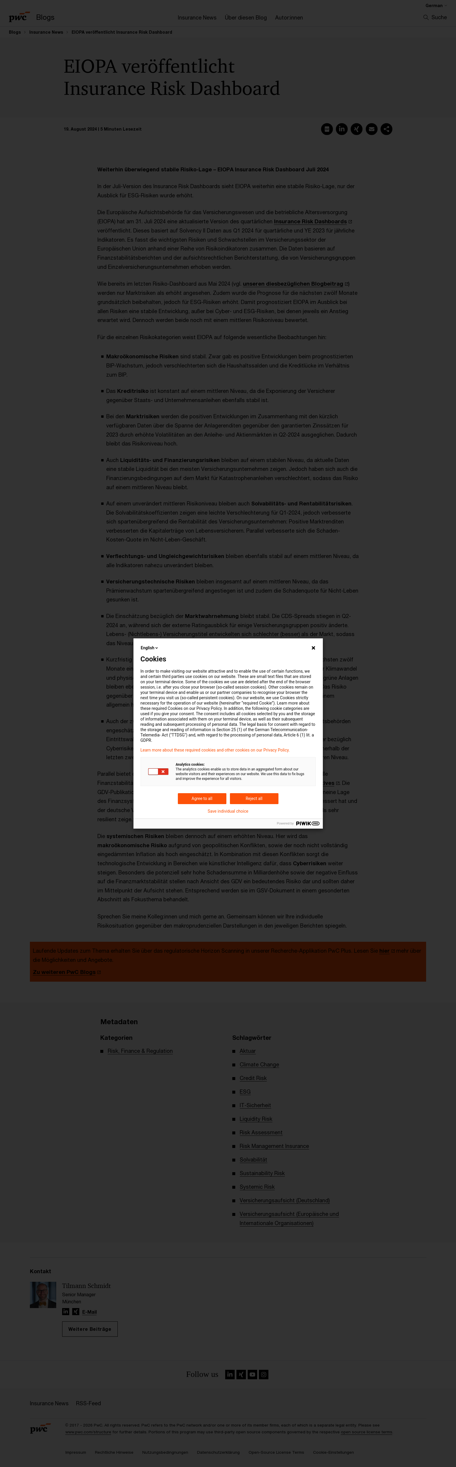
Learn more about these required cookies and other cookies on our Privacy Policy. (215, 750)
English (150, 647)
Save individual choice (228, 811)
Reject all (254, 798)
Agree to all (201, 798)
